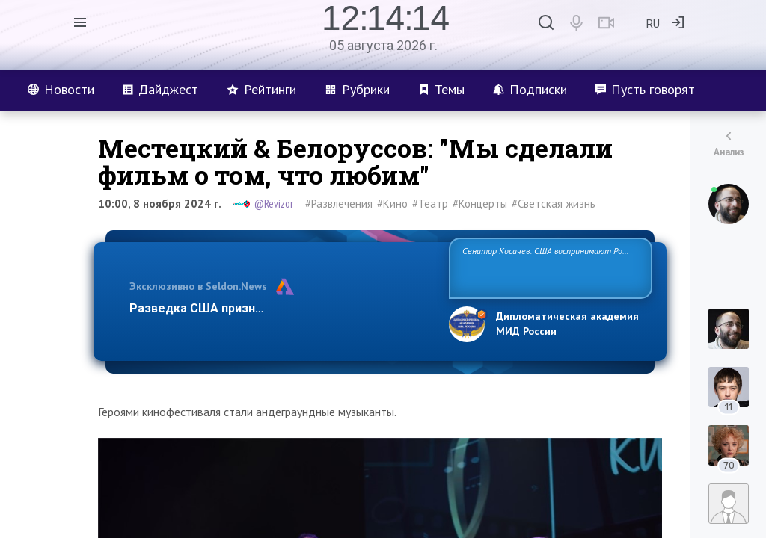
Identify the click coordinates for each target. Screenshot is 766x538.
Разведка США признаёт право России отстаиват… (280, 308)
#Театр (430, 204)
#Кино (392, 204)
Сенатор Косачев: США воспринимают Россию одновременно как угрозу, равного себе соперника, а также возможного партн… (550, 267)
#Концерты (480, 204)
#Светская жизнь (553, 204)
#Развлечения (339, 204)
